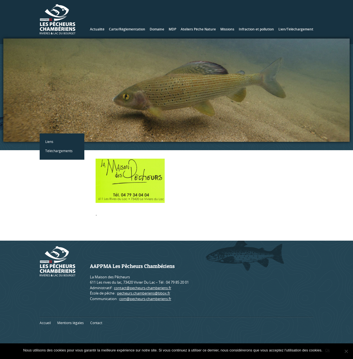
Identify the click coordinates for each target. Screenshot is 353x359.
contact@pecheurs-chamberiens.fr (142, 287)
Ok (327, 350)
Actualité (97, 29)
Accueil (45, 322)
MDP (172, 29)
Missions (227, 29)
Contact (96, 322)
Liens (49, 141)
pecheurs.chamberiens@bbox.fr (143, 293)
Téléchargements (59, 151)
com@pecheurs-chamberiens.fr (145, 298)
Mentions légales (70, 322)
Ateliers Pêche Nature (198, 29)
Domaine (157, 29)
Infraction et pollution (256, 29)
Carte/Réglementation (127, 29)
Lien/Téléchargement (295, 29)
